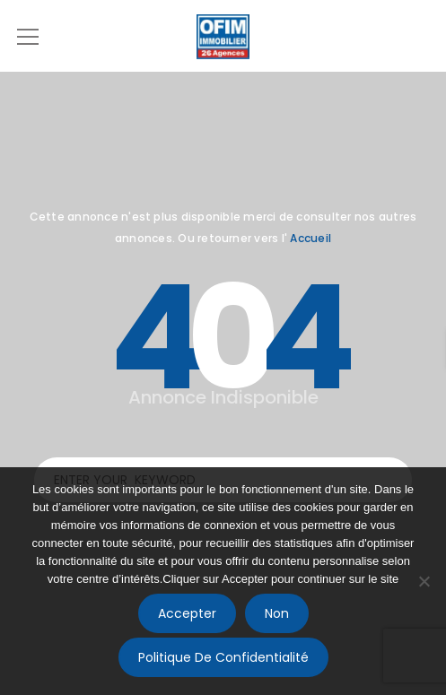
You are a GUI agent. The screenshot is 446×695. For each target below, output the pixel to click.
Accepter (187, 613)
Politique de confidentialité (223, 657)
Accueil (310, 238)
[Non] (424, 581)
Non (277, 613)
